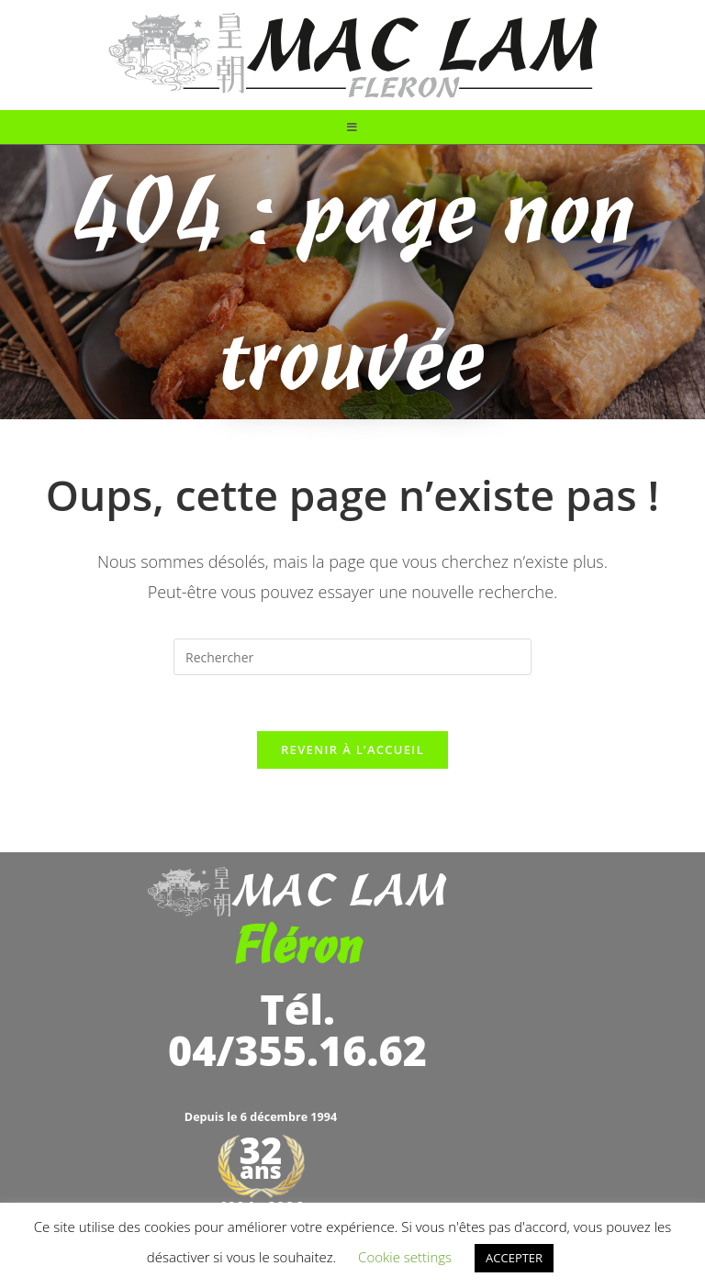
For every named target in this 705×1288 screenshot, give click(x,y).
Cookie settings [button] (405, 1257)
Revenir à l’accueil (352, 749)
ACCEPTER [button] (514, 1257)
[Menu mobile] (352, 127)
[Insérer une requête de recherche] (352, 656)
